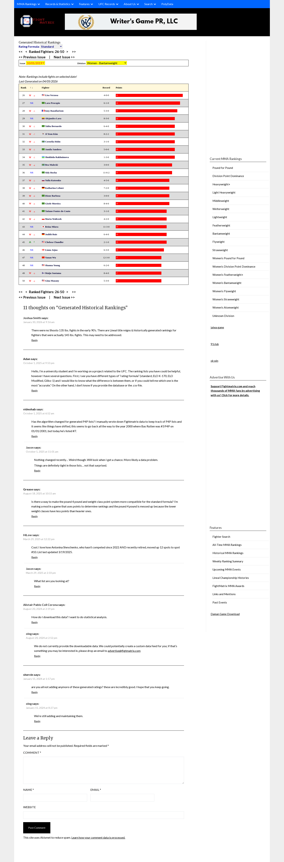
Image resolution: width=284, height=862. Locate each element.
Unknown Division (223, 315)
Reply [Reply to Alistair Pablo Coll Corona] (34, 622)
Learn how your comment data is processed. (98, 837)
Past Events (219, 602)
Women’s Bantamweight (226, 282)
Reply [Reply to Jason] (37, 470)
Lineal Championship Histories (230, 577)
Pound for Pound (222, 167)
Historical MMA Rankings (227, 553)
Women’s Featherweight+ (227, 274)
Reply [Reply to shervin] (34, 692)
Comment (32, 752)
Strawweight (220, 250)
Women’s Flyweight (224, 291)
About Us (130, 4)
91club (215, 344)
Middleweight (220, 200)
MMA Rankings (27, 4)
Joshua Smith (32, 318)
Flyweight (218, 241)
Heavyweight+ (221, 184)
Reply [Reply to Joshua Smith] (34, 340)
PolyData (167, 4)
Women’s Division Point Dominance (233, 266)
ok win (214, 360)
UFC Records (106, 4)
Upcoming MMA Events (226, 569)
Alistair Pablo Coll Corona (40, 604)
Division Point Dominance (228, 176)
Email (95, 789)
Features (84, 4)
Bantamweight (221, 233)
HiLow (27, 535)
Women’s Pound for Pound (228, 258)
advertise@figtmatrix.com (124, 650)
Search (148, 4)
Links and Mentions (224, 594)
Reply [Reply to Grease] (34, 516)
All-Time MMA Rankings (227, 544)
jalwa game (217, 327)
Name (28, 789)
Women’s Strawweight (225, 299)
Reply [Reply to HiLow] (34, 557)
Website (29, 807)
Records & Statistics (57, 4)
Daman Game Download (225, 614)
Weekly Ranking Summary (227, 561)
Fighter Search (221, 536)
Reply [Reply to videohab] (34, 436)
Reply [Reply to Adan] (34, 390)
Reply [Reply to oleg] (37, 655)
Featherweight (221, 225)
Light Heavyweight (223, 192)
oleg (29, 633)
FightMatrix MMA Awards (228, 586)
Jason (30, 447)
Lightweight (219, 217)
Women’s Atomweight (225, 307)
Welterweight (220, 209)
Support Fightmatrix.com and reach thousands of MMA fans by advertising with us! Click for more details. (235, 391)
